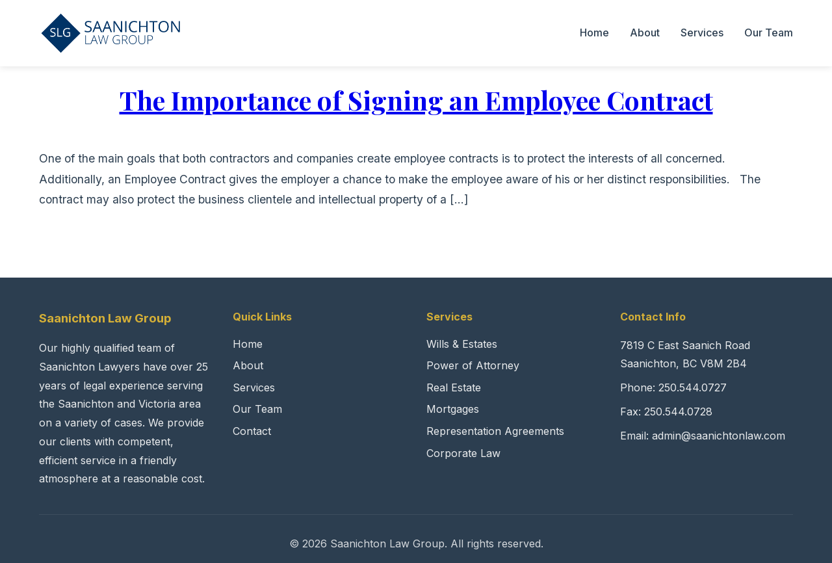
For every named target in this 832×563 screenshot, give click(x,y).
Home (594, 32)
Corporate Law (463, 453)
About (645, 32)
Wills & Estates (461, 343)
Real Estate (453, 387)
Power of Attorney (472, 365)
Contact (252, 431)
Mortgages (452, 408)
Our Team (768, 32)
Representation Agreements (495, 431)
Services (702, 32)
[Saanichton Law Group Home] (111, 33)
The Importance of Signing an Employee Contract (416, 100)
